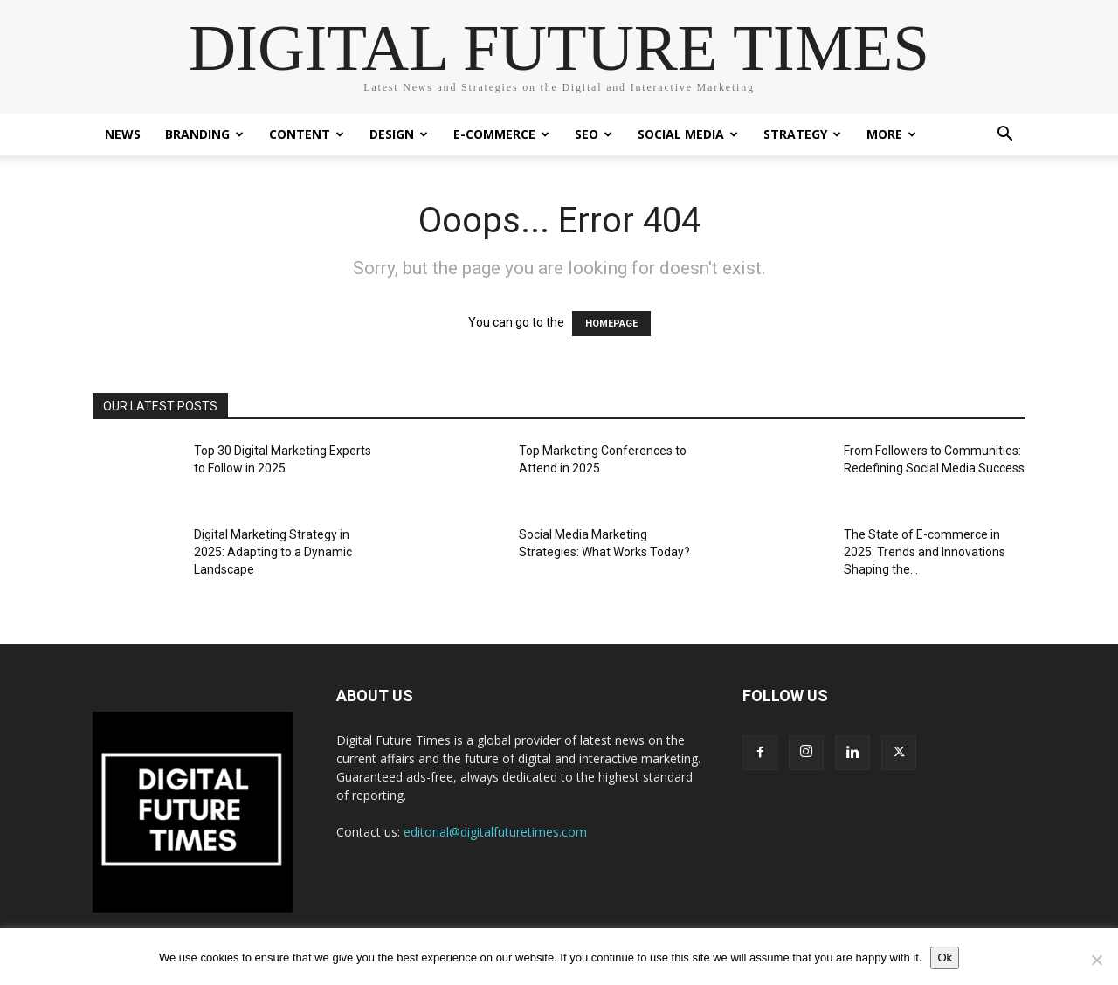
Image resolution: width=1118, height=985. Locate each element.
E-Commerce (501, 134)
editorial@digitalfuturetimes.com (495, 831)
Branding (204, 134)
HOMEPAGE (611, 323)
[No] (1096, 959)
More (891, 134)
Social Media (688, 134)
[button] (1004, 135)
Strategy (802, 134)
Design (398, 134)
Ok (944, 957)
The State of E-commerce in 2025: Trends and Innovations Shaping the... (924, 551)
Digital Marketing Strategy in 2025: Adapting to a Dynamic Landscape (273, 551)
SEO (593, 134)
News (123, 134)
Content (306, 134)
